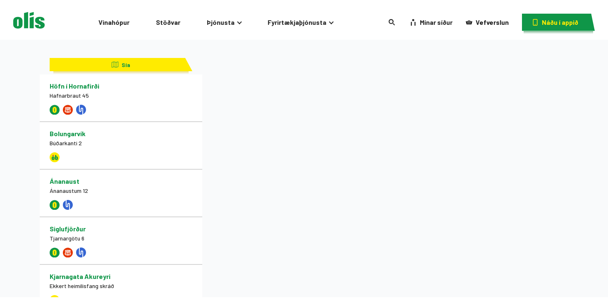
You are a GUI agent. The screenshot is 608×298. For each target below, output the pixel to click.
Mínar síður (431, 22)
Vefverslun (487, 22)
